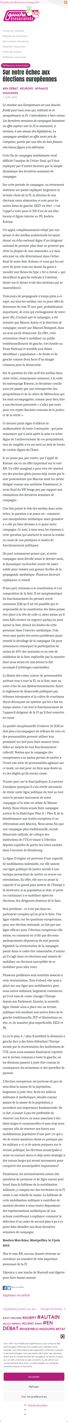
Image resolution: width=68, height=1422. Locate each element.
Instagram (32, 2)
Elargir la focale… (53, 1309)
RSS (65, 2)
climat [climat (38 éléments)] (29, 1323)
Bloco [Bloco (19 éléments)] (7, 1323)
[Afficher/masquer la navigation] (60, 15)
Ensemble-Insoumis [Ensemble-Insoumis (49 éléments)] (38, 1329)
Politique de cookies (38, 1405)
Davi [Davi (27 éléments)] (39, 1323)
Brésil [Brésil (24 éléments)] (17, 1323)
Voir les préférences (34, 1396)
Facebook (7, 2)
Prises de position (12, 51)
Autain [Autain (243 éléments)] (50, 1316)
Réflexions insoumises (14, 57)
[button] (62, 1336)
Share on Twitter (9, 1288)
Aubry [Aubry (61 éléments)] (30, 1317)
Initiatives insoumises (14, 46)
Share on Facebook (5, 1288)
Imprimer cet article (16, 1295)
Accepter (34, 1376)
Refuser (34, 1386)
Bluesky (19, 2)
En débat (11, 88)
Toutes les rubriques (13, 30)
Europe (27, 88)
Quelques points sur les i (20, 1309)
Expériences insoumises (15, 35)
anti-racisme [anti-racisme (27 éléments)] (13, 1317)
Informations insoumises (16, 41)
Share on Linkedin (17, 1287)
